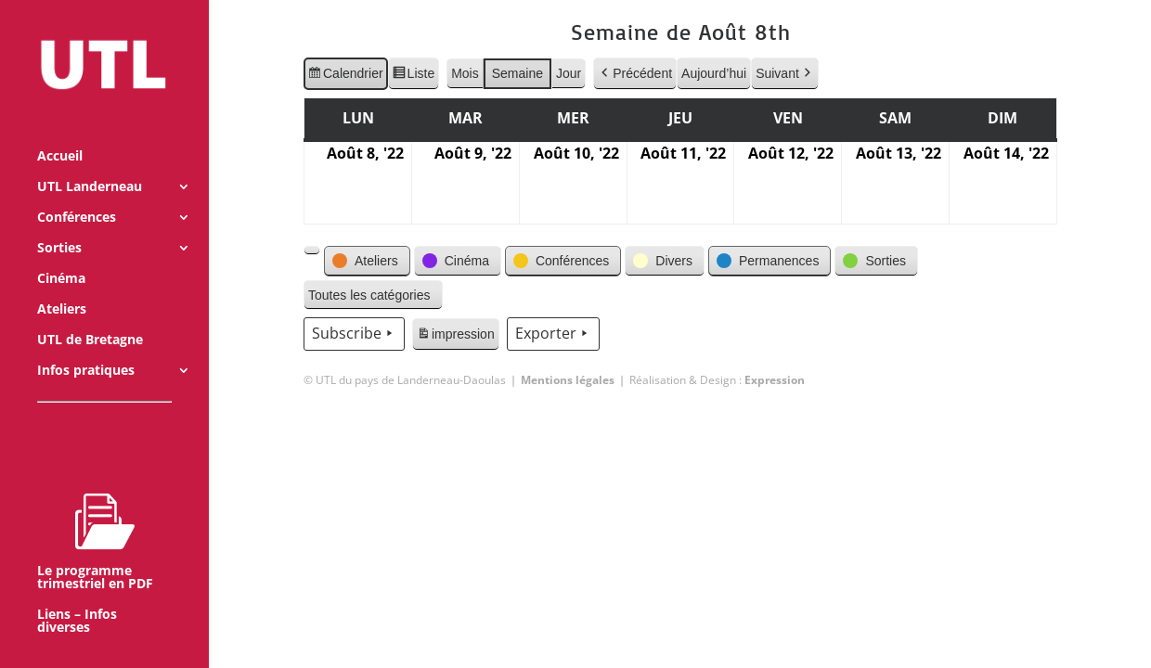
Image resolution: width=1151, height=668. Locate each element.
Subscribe (354, 334)
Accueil (60, 131)
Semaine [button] (516, 73)
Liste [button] (412, 76)
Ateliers (61, 284)
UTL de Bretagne (90, 315)
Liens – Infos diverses (77, 596)
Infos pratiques (86, 346)
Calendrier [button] (345, 76)
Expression (774, 380)
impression (455, 337)
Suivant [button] (785, 73)
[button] (312, 250)
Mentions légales (567, 380)
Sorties (59, 223)
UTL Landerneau (89, 162)
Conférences (76, 193)
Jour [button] (568, 73)
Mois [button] (465, 73)
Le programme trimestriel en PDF (95, 517)
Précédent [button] (635, 73)
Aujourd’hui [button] (713, 73)
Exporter (552, 334)
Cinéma (61, 254)
